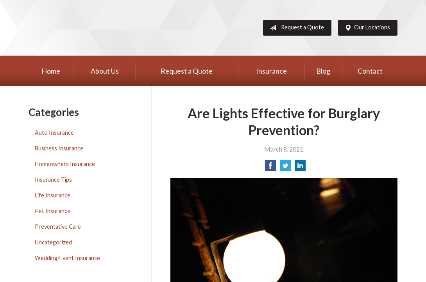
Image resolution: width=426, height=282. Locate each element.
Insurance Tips (53, 179)
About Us (105, 71)
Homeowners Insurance (65, 164)
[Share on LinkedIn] (300, 168)
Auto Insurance (54, 132)
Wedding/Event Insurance (67, 258)
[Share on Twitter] (285, 168)
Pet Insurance (52, 211)
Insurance (271, 71)
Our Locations (366, 28)
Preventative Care (58, 226)
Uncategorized (53, 242)
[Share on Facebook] (270, 168)
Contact (370, 71)
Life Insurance (52, 195)
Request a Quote (295, 28)
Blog (323, 71)
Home (50, 71)
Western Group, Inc (89, 28)
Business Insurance (59, 148)
